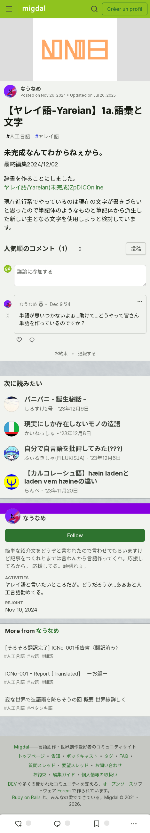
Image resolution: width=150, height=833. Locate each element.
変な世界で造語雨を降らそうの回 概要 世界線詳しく (74, 703)
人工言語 (18, 136)
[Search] (94, 9)
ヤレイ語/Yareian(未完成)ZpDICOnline (53, 187)
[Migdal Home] (34, 9)
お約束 (61, 353)
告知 (55, 756)
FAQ (124, 756)
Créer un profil (124, 9)
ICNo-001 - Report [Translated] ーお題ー (74, 677)
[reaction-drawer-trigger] (22, 823)
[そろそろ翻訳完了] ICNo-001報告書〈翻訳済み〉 (74, 652)
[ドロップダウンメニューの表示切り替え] (140, 301)
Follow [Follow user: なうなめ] (75, 535)
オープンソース (118, 784)
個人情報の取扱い (99, 774)
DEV (12, 784)
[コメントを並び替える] (80, 248)
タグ (108, 756)
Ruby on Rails (26, 797)
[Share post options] (133, 823)
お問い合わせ (108, 765)
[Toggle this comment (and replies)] (8, 315)
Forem (64, 790)
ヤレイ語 (47, 136)
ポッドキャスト (82, 756)
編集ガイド (64, 774)
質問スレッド (41, 765)
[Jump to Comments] (61, 823)
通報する (87, 353)
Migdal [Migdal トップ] (21, 746)
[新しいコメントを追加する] (80, 275)
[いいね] (19, 340)
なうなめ (30, 88)
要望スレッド (75, 765)
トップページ (31, 756)
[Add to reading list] (100, 823)
